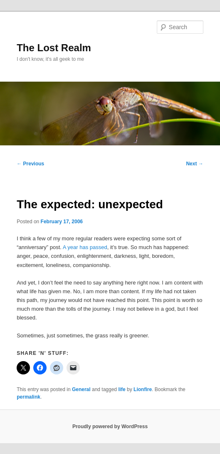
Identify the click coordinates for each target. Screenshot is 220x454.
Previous (30, 164)
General (81, 389)
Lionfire (142, 389)
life (121, 389)
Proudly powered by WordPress (110, 426)
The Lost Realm (54, 47)
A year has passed (85, 247)
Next (194, 164)
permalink (28, 397)
